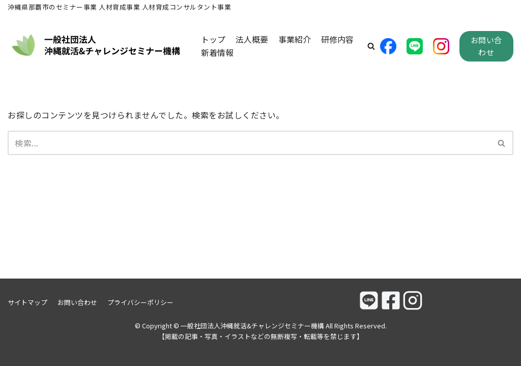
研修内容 (337, 39)
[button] (371, 46)
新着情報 (217, 52)
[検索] (249, 143)
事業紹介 (294, 39)
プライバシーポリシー (140, 302)
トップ (213, 39)
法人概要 (252, 39)
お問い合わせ (486, 46)
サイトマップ (27, 302)
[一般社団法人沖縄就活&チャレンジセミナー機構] (97, 46)
